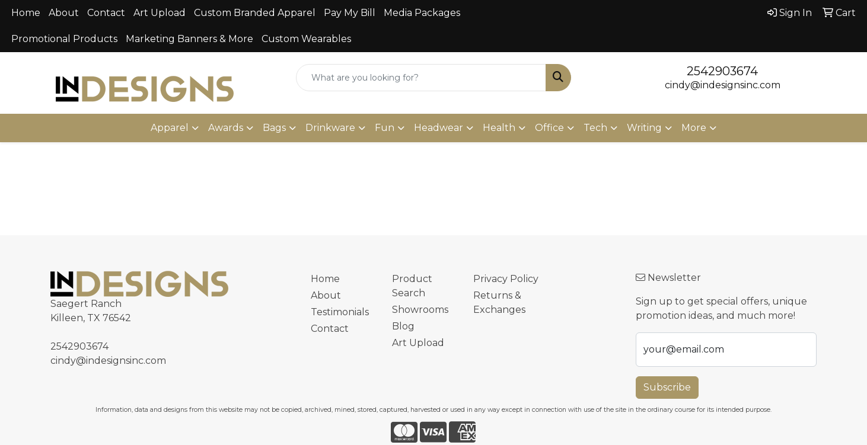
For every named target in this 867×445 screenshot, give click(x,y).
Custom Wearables (306, 38)
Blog (403, 326)
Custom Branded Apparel (254, 12)
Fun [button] (384, 127)
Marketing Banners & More (189, 38)
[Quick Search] (421, 77)
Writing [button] (644, 127)
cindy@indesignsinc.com (722, 85)
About (64, 12)
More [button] (693, 127)
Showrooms (420, 309)
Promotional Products (64, 38)
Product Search (412, 286)
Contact (106, 12)
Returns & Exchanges (499, 302)
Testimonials (340, 312)
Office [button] (549, 127)
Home (25, 12)
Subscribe (667, 387)
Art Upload (159, 12)
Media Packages (422, 12)
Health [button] (499, 127)
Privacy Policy (505, 278)
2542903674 (722, 71)
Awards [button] (225, 127)
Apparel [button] (170, 127)
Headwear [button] (438, 127)
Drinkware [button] (330, 127)
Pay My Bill (349, 12)
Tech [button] (595, 127)
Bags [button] (274, 127)
